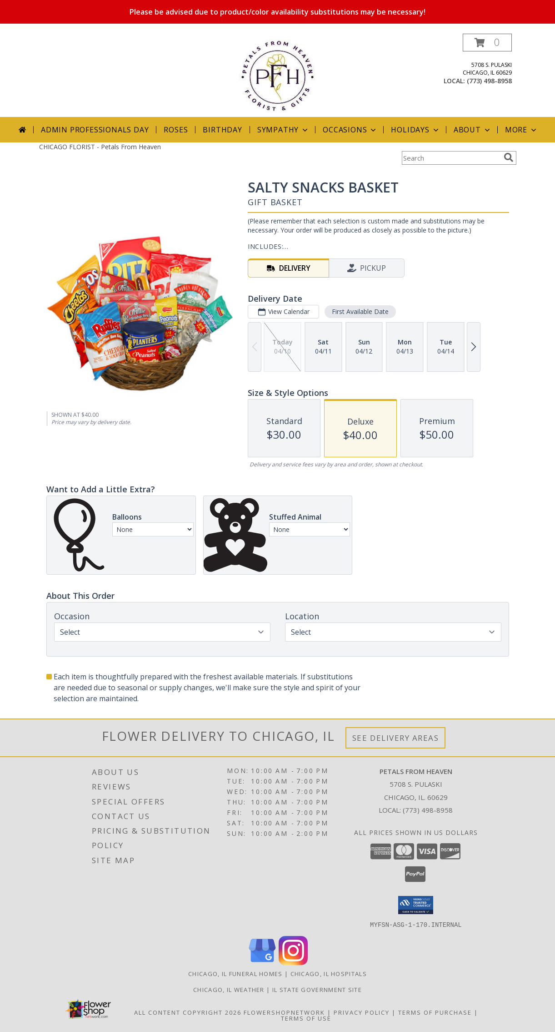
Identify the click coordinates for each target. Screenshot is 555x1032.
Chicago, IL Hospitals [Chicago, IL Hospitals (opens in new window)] (328, 973)
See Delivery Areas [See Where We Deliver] (395, 738)
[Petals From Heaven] (277, 75)
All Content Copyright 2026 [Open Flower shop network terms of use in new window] (187, 1012)
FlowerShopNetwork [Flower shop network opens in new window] (284, 1012)
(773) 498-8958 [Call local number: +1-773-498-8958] (489, 80)
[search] (508, 157)
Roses (176, 130)
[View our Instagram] (293, 962)
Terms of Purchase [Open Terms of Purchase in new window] (435, 1012)
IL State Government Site (317, 989)
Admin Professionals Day (95, 130)
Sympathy (283, 130)
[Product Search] (451, 158)
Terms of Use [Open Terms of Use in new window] (306, 1018)
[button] (487, 42)
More (521, 130)
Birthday (222, 130)
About (473, 130)
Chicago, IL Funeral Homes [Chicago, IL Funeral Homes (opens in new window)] (235, 973)
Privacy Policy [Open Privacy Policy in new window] (362, 1012)
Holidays (415, 130)
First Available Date (359, 311)
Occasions (350, 130)
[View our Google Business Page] (262, 962)
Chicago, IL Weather (229, 989)
